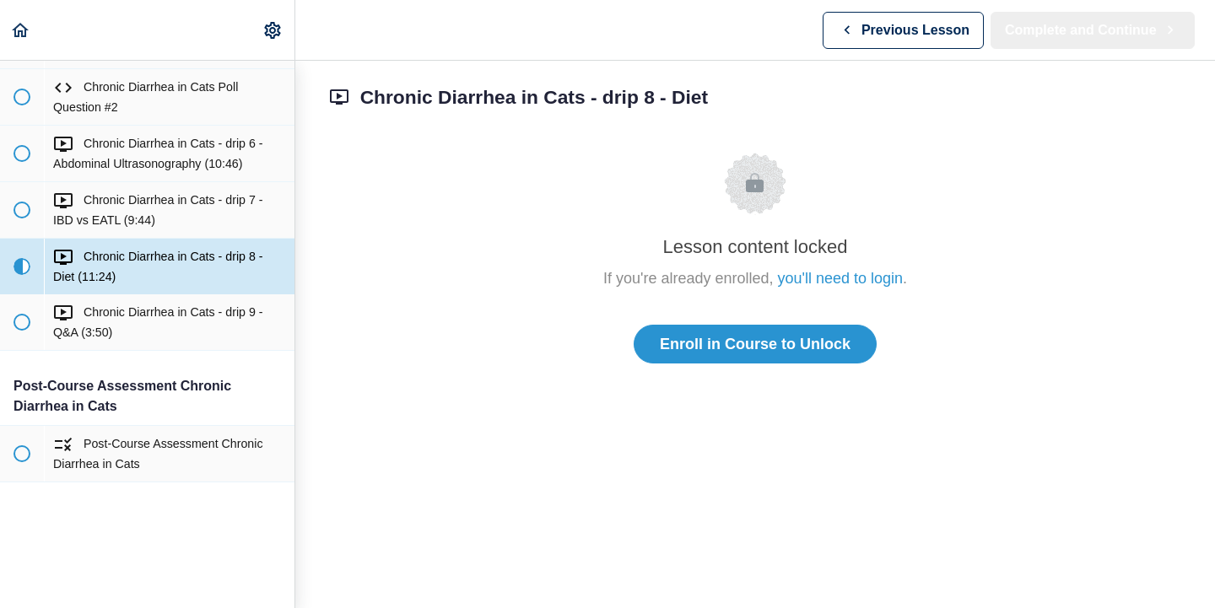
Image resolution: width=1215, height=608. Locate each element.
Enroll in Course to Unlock (755, 344)
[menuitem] (273, 30)
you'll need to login (841, 278)
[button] (21, 30)
